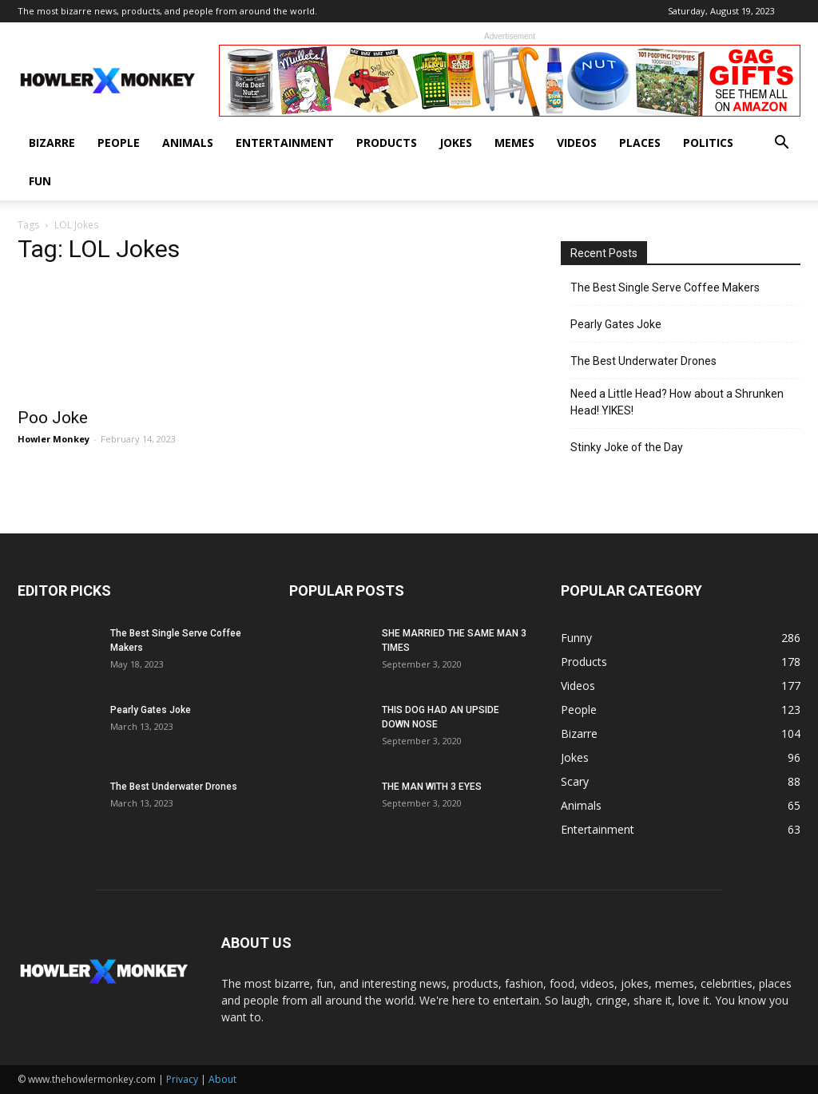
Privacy (182, 1079)
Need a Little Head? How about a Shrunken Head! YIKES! (677, 402)
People (118, 142)
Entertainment (285, 142)
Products (386, 142)
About (222, 1079)
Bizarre (52, 142)
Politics (708, 142)
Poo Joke (53, 417)
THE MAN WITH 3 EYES (432, 786)
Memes (514, 142)
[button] (781, 144)
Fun (40, 180)
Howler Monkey (53, 439)
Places (640, 142)
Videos (577, 142)
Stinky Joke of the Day (626, 447)
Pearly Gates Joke (615, 324)
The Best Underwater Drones (643, 361)
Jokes (455, 142)
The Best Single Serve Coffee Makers (665, 287)
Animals (187, 142)
